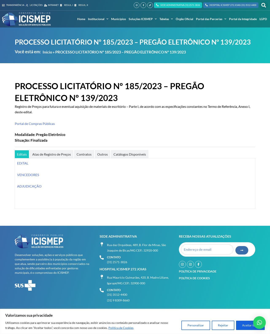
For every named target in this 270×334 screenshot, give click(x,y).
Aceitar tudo (250, 325)
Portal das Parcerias (211, 19)
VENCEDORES (28, 175)
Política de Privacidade (197, 271)
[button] (263, 5)
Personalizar (196, 325)
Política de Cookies (121, 328)
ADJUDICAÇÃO (29, 186)
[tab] (22, 154)
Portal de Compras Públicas (35, 124)
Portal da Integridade (243, 19)
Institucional (98, 19)
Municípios (118, 19)
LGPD (263, 19)
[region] (135, 321)
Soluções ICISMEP (143, 19)
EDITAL (22, 163)
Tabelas (166, 19)
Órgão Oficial (184, 19)
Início (47, 52)
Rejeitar (223, 325)
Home (81, 19)
